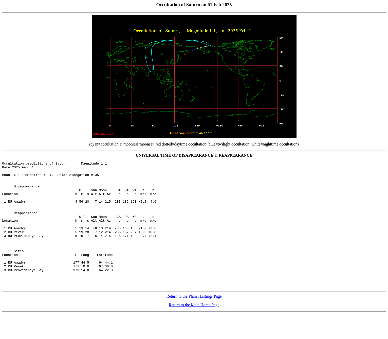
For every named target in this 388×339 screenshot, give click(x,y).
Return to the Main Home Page (194, 330)
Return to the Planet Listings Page (193, 321)
